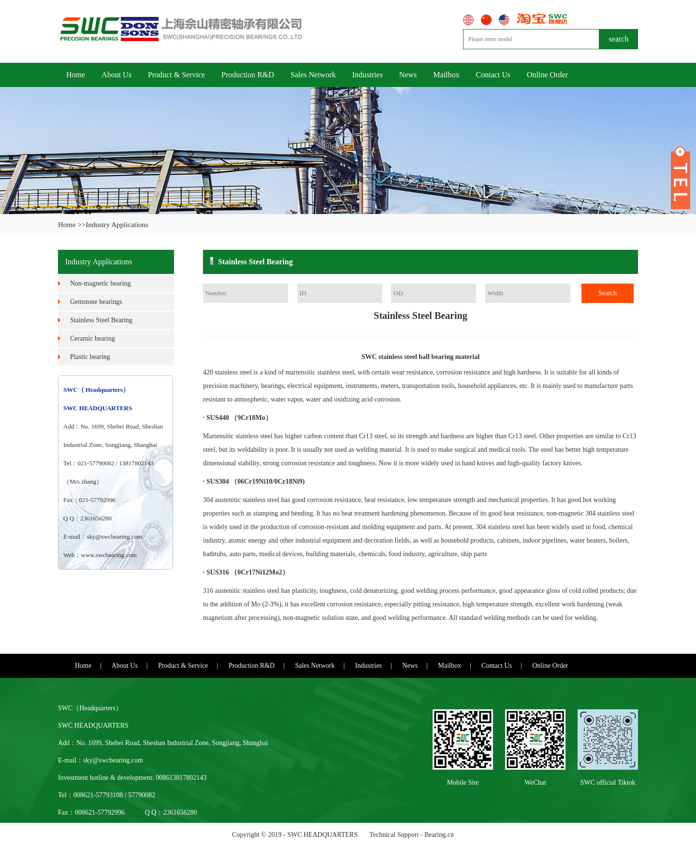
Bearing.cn (439, 834)
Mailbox (446, 75)
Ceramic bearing (92, 338)
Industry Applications (117, 225)
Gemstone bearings (96, 301)
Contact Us (493, 75)
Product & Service (176, 75)
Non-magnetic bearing (100, 283)
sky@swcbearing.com (114, 536)
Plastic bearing (90, 356)
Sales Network (313, 75)
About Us (116, 75)
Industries (367, 75)
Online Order (547, 75)
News (408, 75)
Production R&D (247, 75)
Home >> (72, 225)
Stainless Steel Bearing (101, 320)
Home (75, 75)
